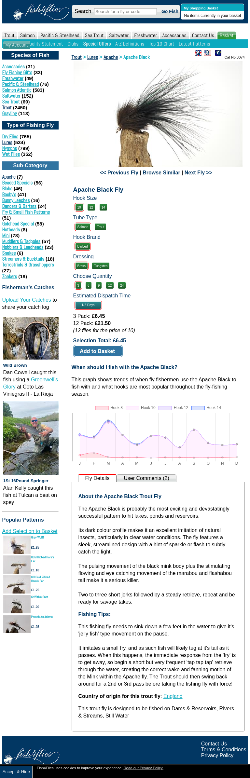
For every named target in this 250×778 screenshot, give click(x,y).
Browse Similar (161, 172)
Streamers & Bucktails (23, 259)
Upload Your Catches (26, 300)
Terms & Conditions (223, 749)
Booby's (9, 194)
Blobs (7, 188)
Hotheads (11, 229)
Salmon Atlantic (17, 90)
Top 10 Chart (161, 43)
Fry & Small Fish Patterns (26, 212)
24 (122, 285)
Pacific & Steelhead (59, 35)
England (173, 696)
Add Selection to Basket (30, 531)
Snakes (9, 253)
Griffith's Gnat (40, 597)
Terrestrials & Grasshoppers (28, 265)
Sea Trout (94, 35)
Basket (227, 35)
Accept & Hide (16, 771)
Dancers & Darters (19, 206)
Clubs (72, 43)
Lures (7, 142)
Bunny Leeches (16, 200)
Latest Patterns (194, 43)
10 (79, 207)
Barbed (82, 246)
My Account (17, 44)
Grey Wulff (37, 537)
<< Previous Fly (119, 172)
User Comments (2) (146, 478)
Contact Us (203, 35)
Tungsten (100, 266)
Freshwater (145, 35)
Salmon (27, 35)
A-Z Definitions (129, 43)
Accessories (174, 35)
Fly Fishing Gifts (17, 72)
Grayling (9, 113)
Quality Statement (45, 43)
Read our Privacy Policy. (143, 768)
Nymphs (9, 148)
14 (103, 207)
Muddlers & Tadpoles (21, 241)
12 (91, 207)
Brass (81, 266)
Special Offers (97, 43)
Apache (9, 177)
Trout (10, 35)
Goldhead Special (18, 224)
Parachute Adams (42, 617)
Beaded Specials (17, 183)
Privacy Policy (217, 755)
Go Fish (169, 11)
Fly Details (97, 478)
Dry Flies (10, 136)
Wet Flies (11, 154)
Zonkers (9, 276)
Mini (6, 235)
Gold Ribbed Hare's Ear (42, 559)
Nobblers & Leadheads (23, 247)
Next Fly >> (198, 172)
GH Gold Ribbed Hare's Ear (40, 579)
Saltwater (119, 35)
